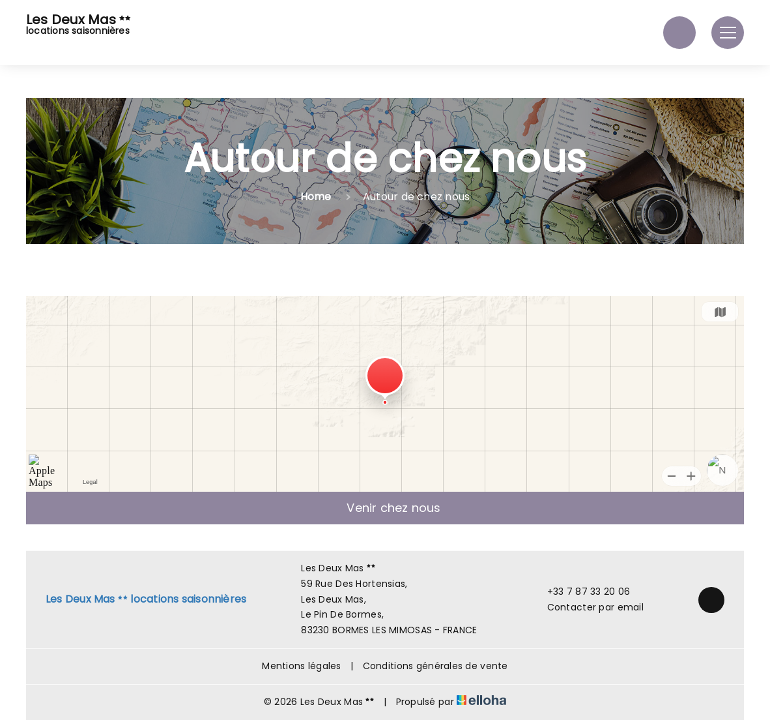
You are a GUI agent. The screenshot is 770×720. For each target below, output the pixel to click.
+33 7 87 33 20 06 (581, 591)
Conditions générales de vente (435, 665)
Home (316, 196)
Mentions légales (301, 665)
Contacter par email (588, 607)
